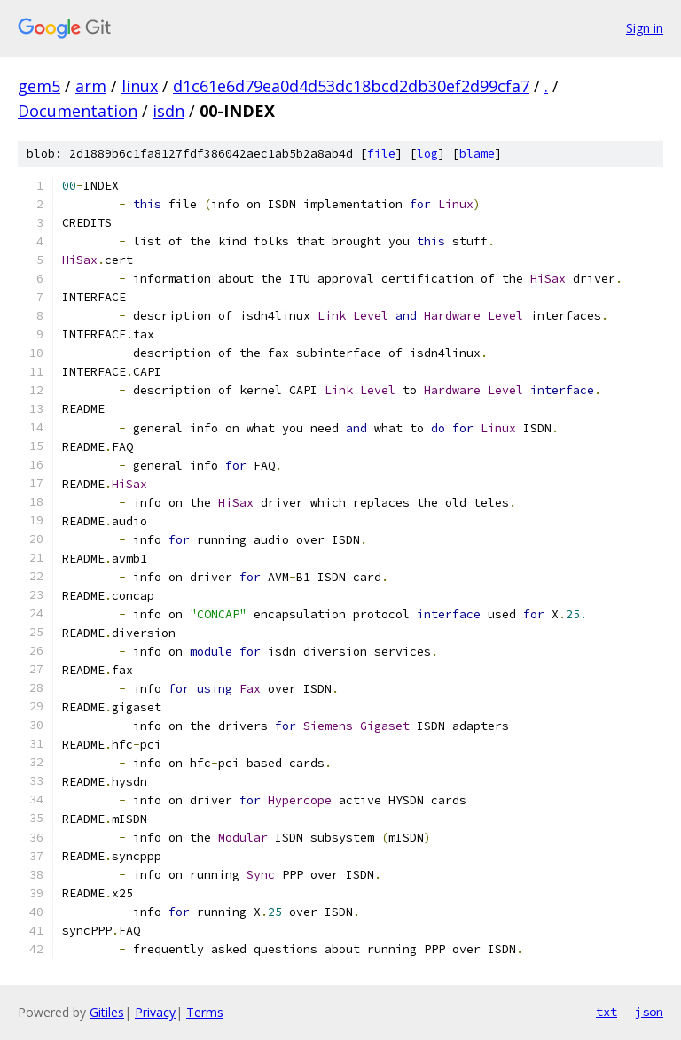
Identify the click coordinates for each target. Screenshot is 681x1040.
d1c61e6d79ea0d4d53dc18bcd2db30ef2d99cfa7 (351, 86)
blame (477, 153)
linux (139, 86)
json (649, 1012)
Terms (204, 1012)
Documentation (77, 110)
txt (606, 1012)
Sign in (644, 27)
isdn (168, 110)
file (381, 153)
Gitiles (107, 1012)
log (427, 153)
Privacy (155, 1012)
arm (90, 86)
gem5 (39, 86)
